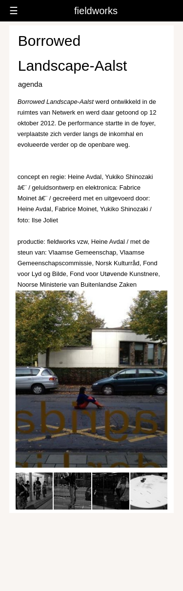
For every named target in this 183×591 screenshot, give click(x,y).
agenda (30, 84)
